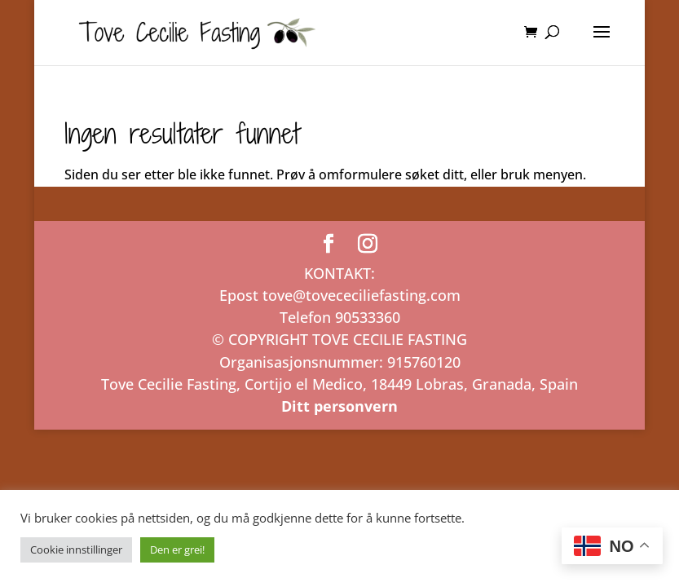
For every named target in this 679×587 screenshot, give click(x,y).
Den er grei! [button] (177, 549)
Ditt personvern (339, 406)
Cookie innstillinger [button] (76, 549)
